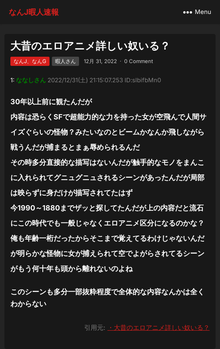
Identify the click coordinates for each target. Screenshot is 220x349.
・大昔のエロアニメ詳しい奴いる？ (158, 327)
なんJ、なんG (30, 61)
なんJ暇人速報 (34, 12)
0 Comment (138, 61)
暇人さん (65, 61)
